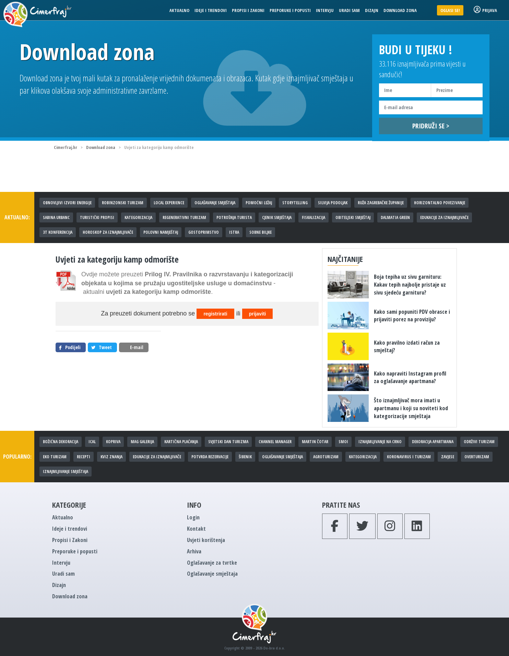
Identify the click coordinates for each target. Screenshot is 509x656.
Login (193, 517)
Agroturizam (326, 457)
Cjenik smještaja (277, 217)
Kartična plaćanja (181, 442)
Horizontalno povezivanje (439, 203)
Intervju (325, 10)
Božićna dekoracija (60, 442)
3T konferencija (57, 232)
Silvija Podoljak (332, 203)
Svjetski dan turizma (228, 442)
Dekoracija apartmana (432, 442)
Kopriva (113, 442)
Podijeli (70, 347)
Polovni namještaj (160, 232)
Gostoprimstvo (203, 232)
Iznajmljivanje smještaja (65, 471)
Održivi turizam (479, 442)
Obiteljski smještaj (352, 217)
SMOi (343, 442)
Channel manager (275, 442)
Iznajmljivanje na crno (380, 442)
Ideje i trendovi (210, 10)
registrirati (215, 314)
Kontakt (196, 528)
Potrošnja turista (234, 217)
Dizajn (371, 10)
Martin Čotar (315, 442)
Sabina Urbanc (56, 217)
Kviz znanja (111, 457)
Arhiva (194, 551)
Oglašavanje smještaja (214, 203)
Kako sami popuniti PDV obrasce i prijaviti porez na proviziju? (412, 315)
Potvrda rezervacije (209, 457)
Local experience (169, 203)
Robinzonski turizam (122, 203)
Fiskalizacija (313, 217)
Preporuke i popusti (290, 10)
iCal (92, 442)
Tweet (101, 347)
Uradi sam (349, 10)
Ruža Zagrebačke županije (381, 203)
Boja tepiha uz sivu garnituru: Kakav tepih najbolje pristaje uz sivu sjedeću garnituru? (410, 284)
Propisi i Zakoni (248, 10)
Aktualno (179, 10)
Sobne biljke (260, 232)
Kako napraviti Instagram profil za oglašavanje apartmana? (410, 377)
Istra (234, 232)
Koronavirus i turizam (409, 457)
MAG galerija (142, 442)
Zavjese (447, 457)
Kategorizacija (138, 217)
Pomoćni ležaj (259, 203)
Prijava (485, 10)
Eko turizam (55, 457)
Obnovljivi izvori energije (67, 203)
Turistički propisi (97, 217)
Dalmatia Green (395, 217)
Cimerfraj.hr (65, 147)
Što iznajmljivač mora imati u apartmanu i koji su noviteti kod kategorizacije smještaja (411, 408)
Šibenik (245, 457)
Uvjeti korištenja (206, 540)
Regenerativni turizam (184, 217)
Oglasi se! (450, 10)
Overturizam (476, 457)
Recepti (83, 457)
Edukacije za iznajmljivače (444, 217)
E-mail (132, 347)
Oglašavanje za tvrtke (212, 562)
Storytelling (295, 203)
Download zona (400, 10)
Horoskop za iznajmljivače (108, 232)
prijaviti (257, 314)
